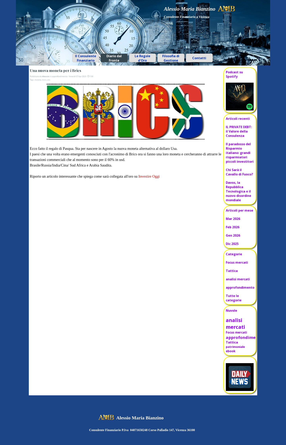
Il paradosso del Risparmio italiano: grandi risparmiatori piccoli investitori (240, 153)
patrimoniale (235, 347)
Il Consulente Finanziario (85, 58)
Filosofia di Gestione (170, 58)
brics (44, 79)
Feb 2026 (232, 227)
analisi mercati (238, 279)
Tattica (232, 271)
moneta (38, 79)
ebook (230, 351)
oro (48, 79)
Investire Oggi (148, 176)
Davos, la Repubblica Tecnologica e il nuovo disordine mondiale (238, 191)
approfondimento (240, 287)
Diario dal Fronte (114, 58)
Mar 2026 (233, 219)
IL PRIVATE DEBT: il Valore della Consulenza (239, 131)
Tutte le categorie (234, 298)
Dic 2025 (232, 244)
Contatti (199, 58)
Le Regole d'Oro (142, 58)
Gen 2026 (233, 235)
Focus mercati (237, 262)
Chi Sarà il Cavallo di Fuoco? (239, 172)
